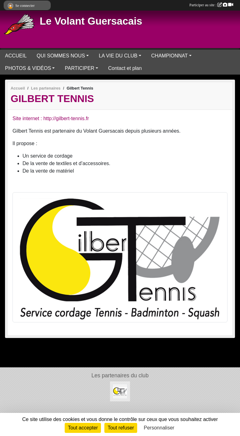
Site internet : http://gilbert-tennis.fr (50, 118)
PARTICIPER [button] (79, 68)
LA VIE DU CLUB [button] (118, 55)
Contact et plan (125, 68)
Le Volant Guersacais (91, 21)
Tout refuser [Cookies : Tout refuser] (121, 427)
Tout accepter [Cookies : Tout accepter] (83, 427)
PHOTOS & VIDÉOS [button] (28, 68)
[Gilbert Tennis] (120, 391)
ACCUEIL (16, 55)
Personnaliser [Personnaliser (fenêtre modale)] (159, 427)
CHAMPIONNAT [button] (169, 55)
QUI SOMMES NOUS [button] (61, 55)
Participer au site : (211, 5)
